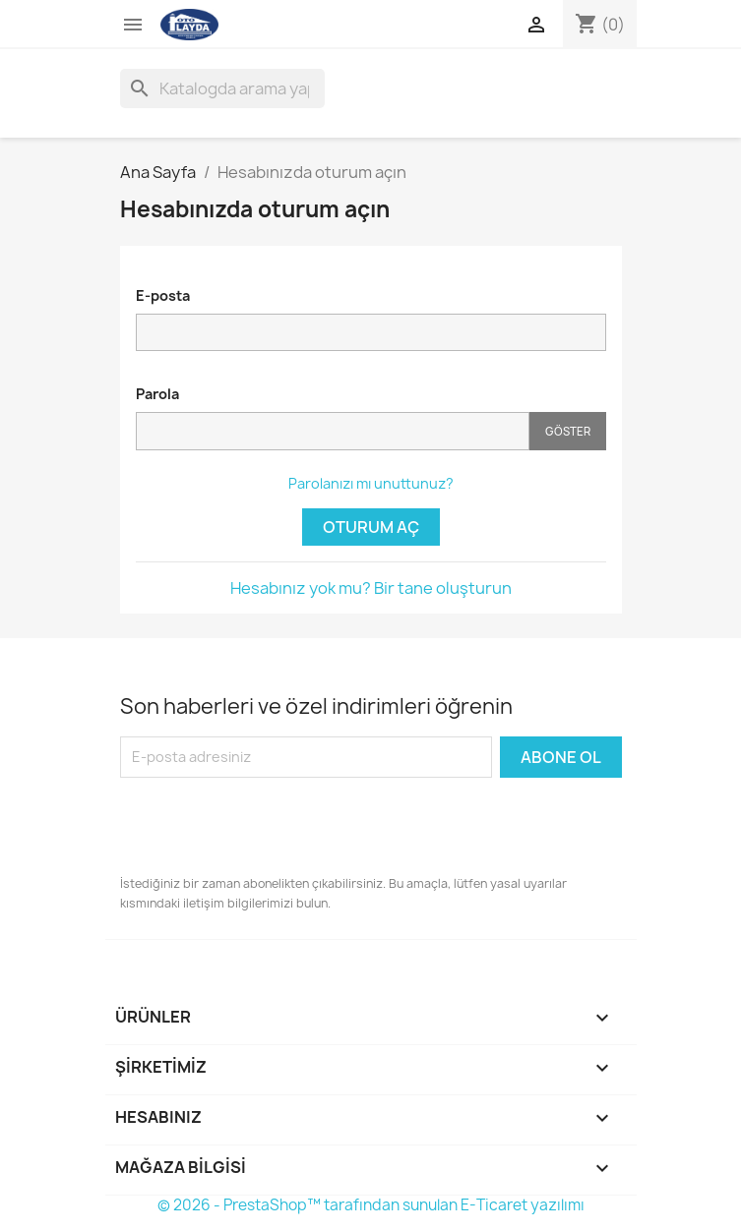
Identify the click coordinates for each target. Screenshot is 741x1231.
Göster (567, 431)
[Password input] (332, 431)
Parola (157, 393)
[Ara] (222, 88)
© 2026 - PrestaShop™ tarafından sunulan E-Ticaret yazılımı (371, 1205)
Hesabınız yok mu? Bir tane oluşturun (371, 588)
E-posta (163, 295)
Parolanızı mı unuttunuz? (371, 483)
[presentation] (269, 826)
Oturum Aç (371, 527)
